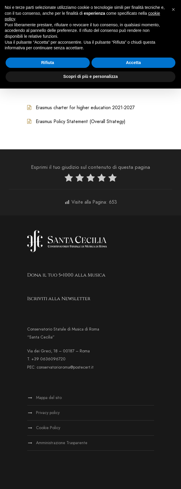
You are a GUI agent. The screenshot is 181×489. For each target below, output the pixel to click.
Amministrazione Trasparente (61, 443)
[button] (173, 9)
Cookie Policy (48, 428)
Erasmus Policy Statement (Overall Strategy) (80, 121)
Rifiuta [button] (47, 62)
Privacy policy (48, 413)
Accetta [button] (133, 62)
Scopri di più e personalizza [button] (90, 76)
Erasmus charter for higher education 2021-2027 (85, 107)
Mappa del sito (49, 397)
